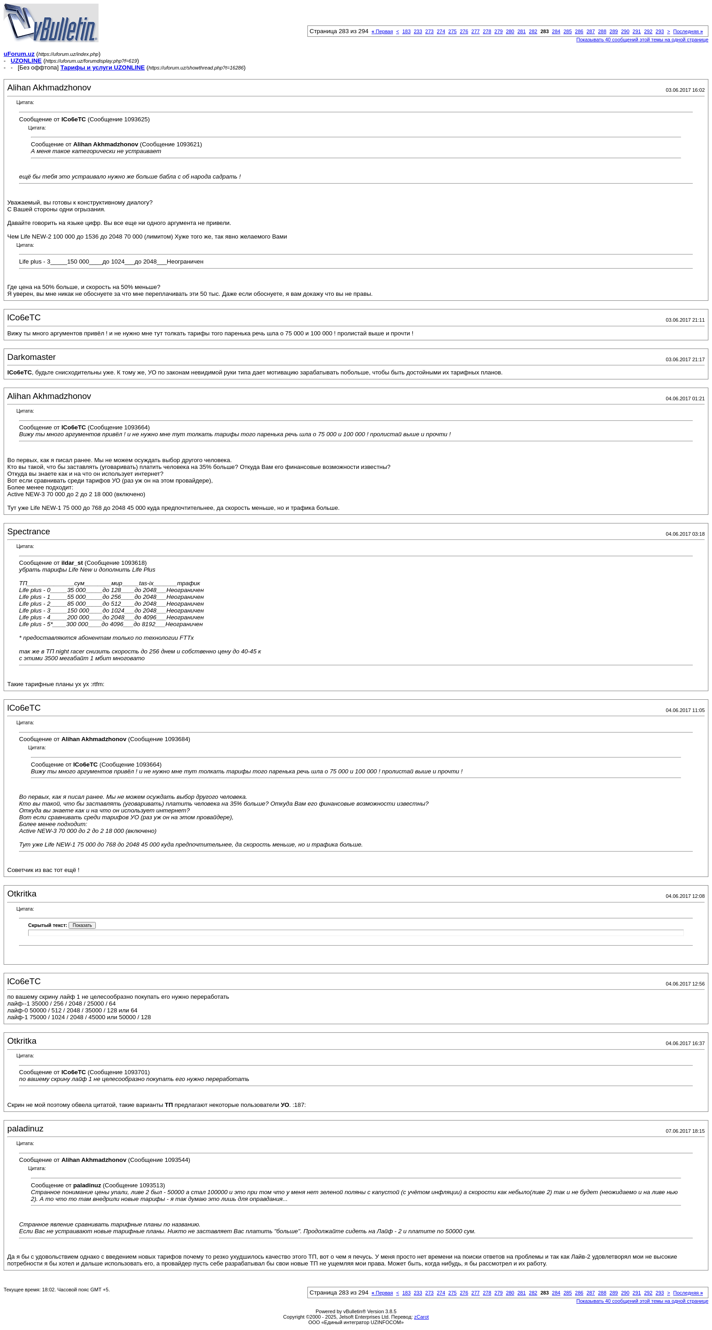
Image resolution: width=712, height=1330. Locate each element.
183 (406, 31)
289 (613, 31)
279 (498, 31)
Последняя (688, 31)
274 (441, 31)
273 (429, 31)
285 (568, 31)
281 (521, 31)
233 (418, 31)
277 (475, 31)
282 (533, 31)
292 (648, 31)
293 (660, 31)
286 (579, 31)
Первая (382, 31)
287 (591, 31)
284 (556, 31)
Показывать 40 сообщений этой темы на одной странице (642, 39)
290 (625, 31)
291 (637, 31)
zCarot (421, 1317)
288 (602, 31)
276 (464, 31)
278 (487, 31)
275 (452, 31)
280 (510, 31)
